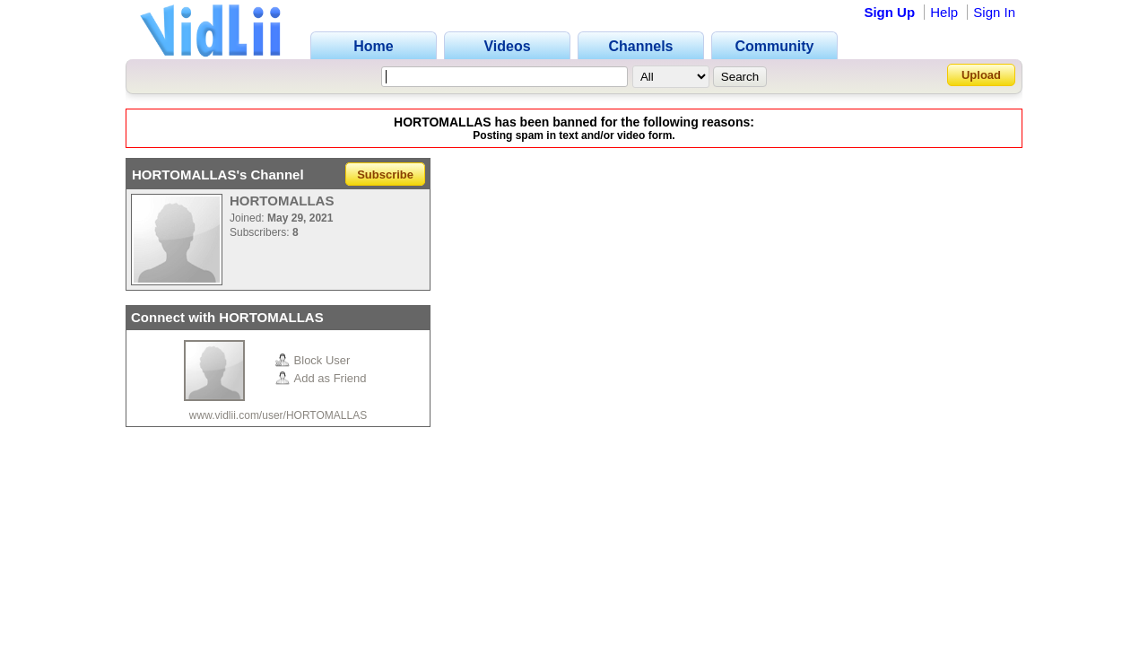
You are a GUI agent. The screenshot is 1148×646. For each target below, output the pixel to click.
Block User (313, 360)
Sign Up (889, 12)
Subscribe (385, 174)
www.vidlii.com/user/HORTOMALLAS (278, 415)
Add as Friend (321, 378)
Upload (981, 75)
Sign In (994, 12)
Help (944, 12)
